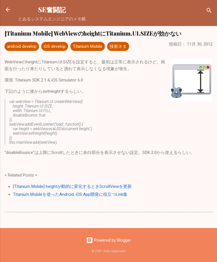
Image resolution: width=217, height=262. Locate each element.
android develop (21, 46)
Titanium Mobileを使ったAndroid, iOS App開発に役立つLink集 (70, 194)
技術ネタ (118, 46)
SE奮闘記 (52, 9)
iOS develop (55, 46)
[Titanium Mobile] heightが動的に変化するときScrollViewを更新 (72, 186)
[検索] (209, 11)
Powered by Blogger (108, 240)
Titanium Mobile (87, 46)
